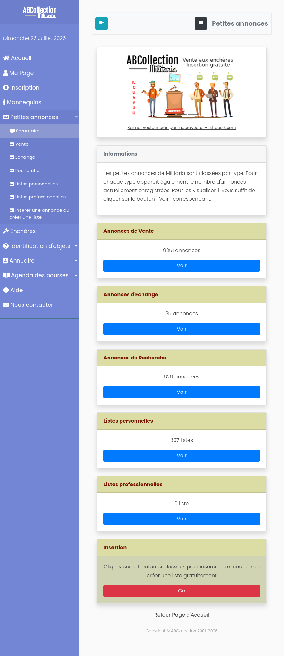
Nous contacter (28, 305)
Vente (19, 144)
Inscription (21, 87)
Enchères (19, 231)
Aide (13, 290)
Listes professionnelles (38, 197)
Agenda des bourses (36, 275)
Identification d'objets (36, 246)
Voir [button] (182, 265)
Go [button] (181, 590)
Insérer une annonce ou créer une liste (39, 213)
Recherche (25, 170)
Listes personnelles (34, 184)
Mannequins (22, 102)
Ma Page (18, 73)
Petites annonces (30, 117)
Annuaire (19, 260)
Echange (22, 157)
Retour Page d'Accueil (181, 615)
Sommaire (25, 131)
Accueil (17, 58)
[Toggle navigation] (201, 23)
